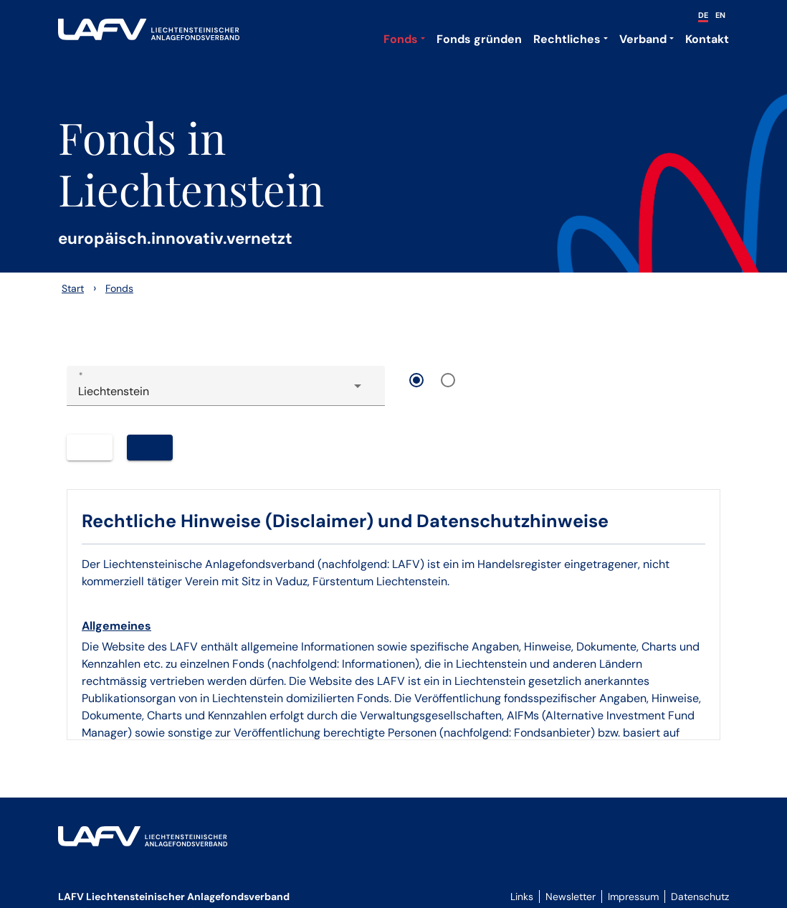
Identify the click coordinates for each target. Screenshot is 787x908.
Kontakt (707, 39)
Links (521, 896)
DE (703, 15)
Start (73, 288)
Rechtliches (567, 39)
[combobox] (225, 391)
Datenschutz (700, 896)
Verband (643, 39)
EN (720, 15)
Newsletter (570, 896)
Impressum (633, 896)
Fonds (400, 39)
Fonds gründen (479, 39)
